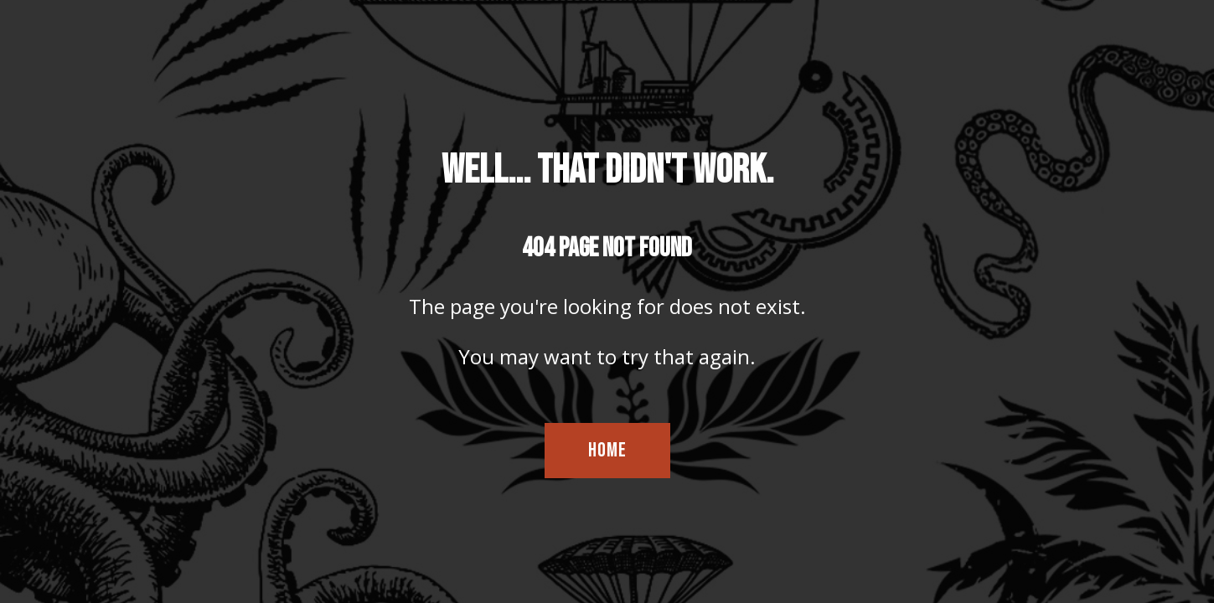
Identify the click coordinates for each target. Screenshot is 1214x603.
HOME (607, 450)
